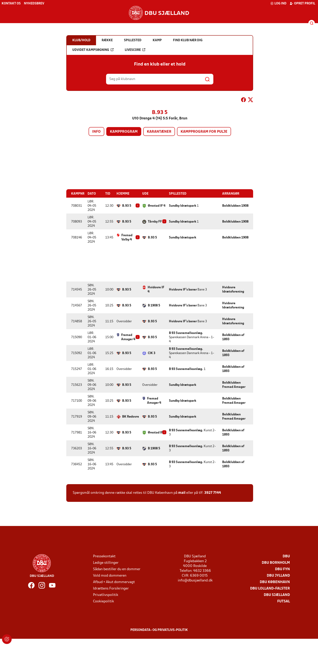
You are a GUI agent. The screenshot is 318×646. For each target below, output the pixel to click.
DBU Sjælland (277, 595)
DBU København (275, 582)
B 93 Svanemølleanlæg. (186, 333)
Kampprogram (124, 132)
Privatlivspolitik (105, 595)
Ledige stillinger (106, 563)
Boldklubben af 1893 (233, 337)
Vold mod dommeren (109, 575)
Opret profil (302, 3)
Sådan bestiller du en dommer (116, 569)
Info (96, 132)
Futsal (283, 601)
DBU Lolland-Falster (270, 588)
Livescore (135, 49)
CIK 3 (151, 353)
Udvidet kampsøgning (92, 49)
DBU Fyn (282, 569)
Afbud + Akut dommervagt (114, 582)
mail (181, 493)
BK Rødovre (130, 416)
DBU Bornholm (276, 563)
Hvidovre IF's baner (183, 289)
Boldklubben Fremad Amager (233, 384)
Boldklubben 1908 (235, 205)
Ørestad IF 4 (156, 205)
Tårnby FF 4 (156, 221)
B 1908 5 (154, 305)
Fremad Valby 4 (126, 237)
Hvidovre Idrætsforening (233, 289)
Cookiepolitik (103, 601)
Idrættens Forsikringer (111, 588)
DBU (286, 556)
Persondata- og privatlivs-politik (159, 630)
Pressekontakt (104, 556)
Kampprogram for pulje (204, 132)
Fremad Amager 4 (128, 337)
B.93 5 (126, 205)
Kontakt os (11, 3)
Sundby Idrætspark (182, 205)
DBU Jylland (278, 575)
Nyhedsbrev (34, 3)
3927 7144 (212, 493)
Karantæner (159, 132)
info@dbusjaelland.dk (195, 580)
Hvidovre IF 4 (156, 289)
